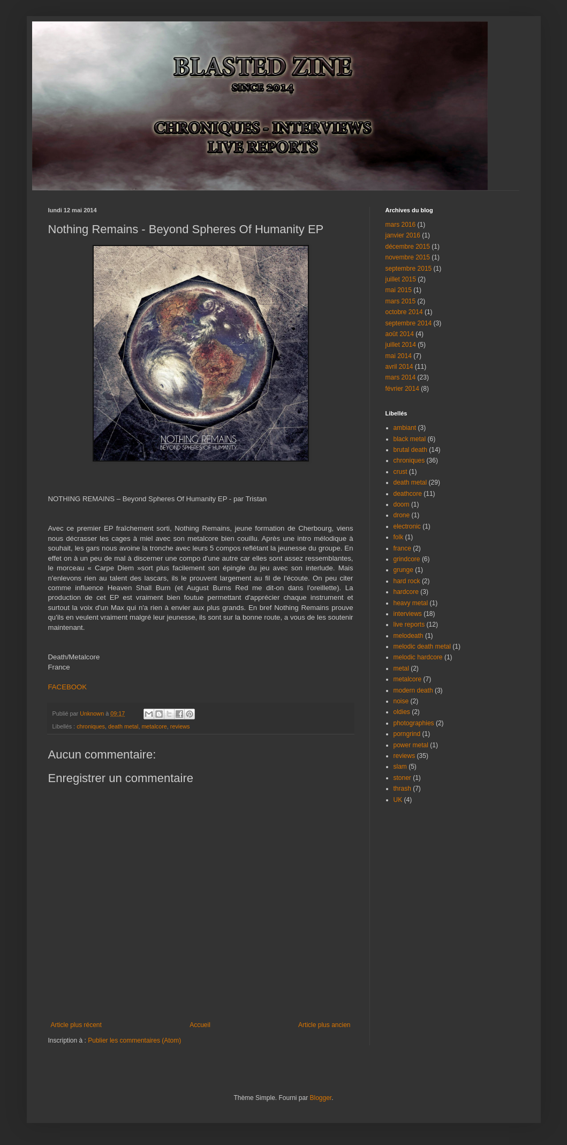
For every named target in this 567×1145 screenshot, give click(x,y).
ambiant (405, 428)
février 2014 (402, 388)
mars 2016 (400, 224)
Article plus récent (76, 1025)
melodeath (409, 636)
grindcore (407, 559)
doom (402, 504)
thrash (402, 788)
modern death (413, 690)
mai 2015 (398, 290)
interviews (408, 614)
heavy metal (411, 603)
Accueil (200, 1025)
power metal (411, 745)
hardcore (406, 592)
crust (400, 471)
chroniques (91, 726)
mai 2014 (398, 356)
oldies (402, 712)
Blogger (321, 1098)
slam (400, 766)
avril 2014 (399, 366)
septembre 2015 (408, 268)
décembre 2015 (407, 246)
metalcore (154, 726)
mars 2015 (400, 301)
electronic (407, 526)
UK (398, 800)
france (402, 548)
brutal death (410, 449)
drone (402, 515)
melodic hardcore (418, 657)
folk (399, 537)
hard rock (407, 581)
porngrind (407, 734)
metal (401, 668)
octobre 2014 (404, 312)
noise (401, 701)
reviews (180, 726)
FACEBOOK (67, 687)
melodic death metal (422, 646)
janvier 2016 (402, 235)
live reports (409, 624)
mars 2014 (400, 377)
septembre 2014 (408, 323)
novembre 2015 (407, 257)
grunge (403, 570)
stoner (402, 778)
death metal (123, 726)
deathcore (408, 493)
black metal (410, 439)
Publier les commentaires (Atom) (134, 1040)
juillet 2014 (400, 344)
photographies (414, 723)
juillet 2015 (400, 279)
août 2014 (399, 334)
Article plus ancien (324, 1025)
